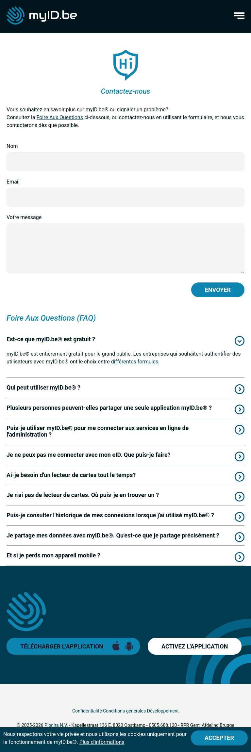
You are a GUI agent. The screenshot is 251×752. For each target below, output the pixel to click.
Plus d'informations (102, 742)
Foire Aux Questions (60, 117)
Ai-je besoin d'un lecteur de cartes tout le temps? (71, 475)
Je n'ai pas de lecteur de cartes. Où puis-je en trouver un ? (83, 494)
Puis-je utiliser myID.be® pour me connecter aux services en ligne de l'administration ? (98, 431)
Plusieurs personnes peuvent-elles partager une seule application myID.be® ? (109, 407)
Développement (163, 710)
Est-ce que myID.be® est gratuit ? (51, 339)
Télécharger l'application (61, 646)
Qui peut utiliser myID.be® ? (43, 387)
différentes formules (134, 362)
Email (13, 182)
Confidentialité (87, 710)
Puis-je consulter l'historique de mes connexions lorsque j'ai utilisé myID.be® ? (110, 515)
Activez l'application (194, 646)
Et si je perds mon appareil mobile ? (53, 555)
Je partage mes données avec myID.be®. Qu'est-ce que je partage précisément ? (113, 535)
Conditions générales (124, 710)
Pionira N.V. (56, 725)
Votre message (24, 217)
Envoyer (218, 289)
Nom (12, 146)
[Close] (219, 737)
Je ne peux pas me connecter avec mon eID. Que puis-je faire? (89, 454)
